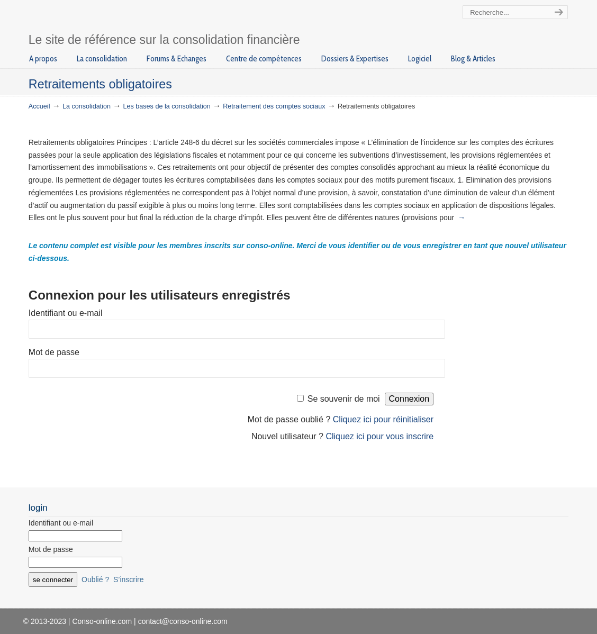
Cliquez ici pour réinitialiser (383, 419)
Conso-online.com (128, 17)
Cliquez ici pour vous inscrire (379, 436)
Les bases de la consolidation (167, 106)
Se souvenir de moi (343, 398)
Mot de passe (54, 352)
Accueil (39, 106)
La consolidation (86, 106)
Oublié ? (95, 579)
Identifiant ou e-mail (66, 313)
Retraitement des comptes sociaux (274, 106)
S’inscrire (128, 579)
